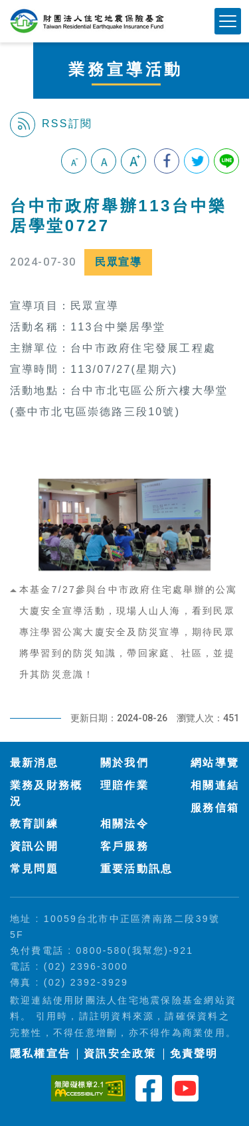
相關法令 (124, 823)
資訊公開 (34, 846)
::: (15, 188)
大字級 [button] (133, 161)
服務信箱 (215, 807)
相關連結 (215, 785)
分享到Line (226, 161)
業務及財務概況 (46, 793)
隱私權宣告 (40, 1053)
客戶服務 (124, 846)
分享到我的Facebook (166, 161)
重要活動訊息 (136, 868)
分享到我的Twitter (196, 161)
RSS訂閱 (51, 124)
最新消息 (34, 762)
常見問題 (34, 868)
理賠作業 (124, 785)
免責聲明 (194, 1053)
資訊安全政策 (120, 1053)
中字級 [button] (103, 161)
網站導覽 (215, 762)
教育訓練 (34, 823)
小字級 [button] (73, 161)
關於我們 (124, 762)
